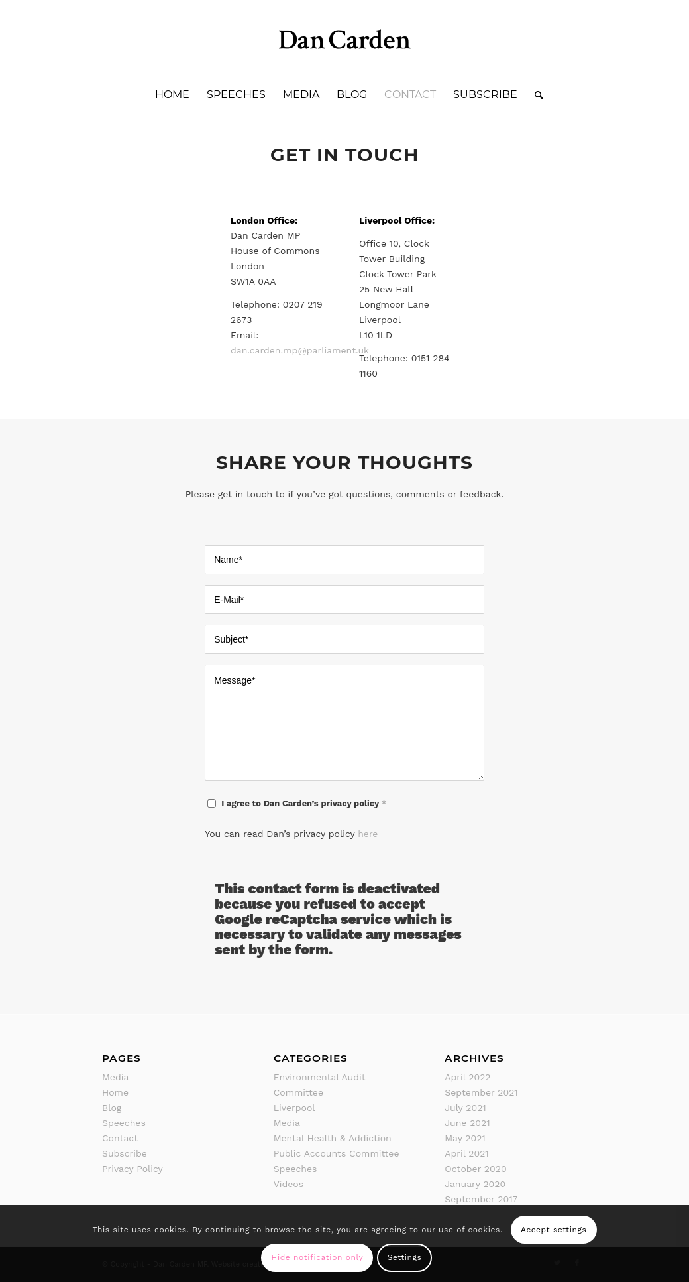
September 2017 (481, 1199)
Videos (288, 1184)
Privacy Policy (132, 1168)
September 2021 (481, 1092)
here (368, 833)
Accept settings (553, 1229)
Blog (111, 1107)
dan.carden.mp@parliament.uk (300, 350)
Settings (405, 1257)
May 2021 (465, 1138)
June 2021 (467, 1123)
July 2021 (465, 1107)
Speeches (124, 1123)
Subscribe (124, 1153)
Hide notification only (317, 1257)
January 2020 (475, 1184)
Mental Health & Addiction (333, 1138)
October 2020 (475, 1168)
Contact (120, 1138)
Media (115, 1077)
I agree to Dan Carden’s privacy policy (303, 803)
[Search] (534, 94)
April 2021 (467, 1153)
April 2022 (467, 1077)
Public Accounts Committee (336, 1153)
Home (115, 1092)
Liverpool (294, 1107)
